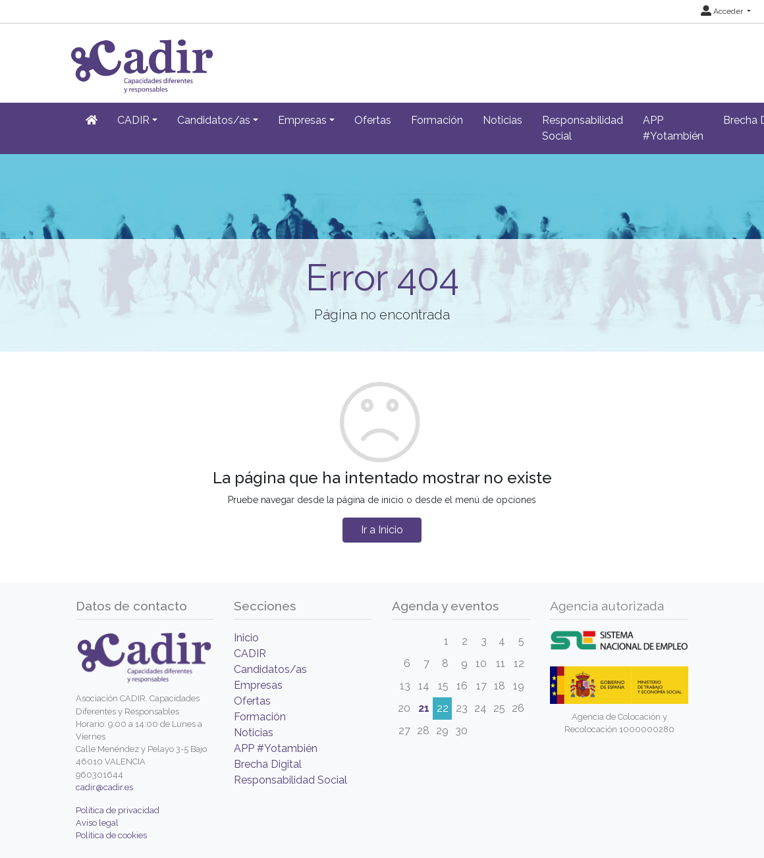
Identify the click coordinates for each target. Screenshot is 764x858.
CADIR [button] (133, 120)
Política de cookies (111, 835)
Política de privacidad (117, 810)
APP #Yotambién (673, 128)
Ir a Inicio (382, 529)
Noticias (502, 120)
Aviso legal (97, 823)
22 (443, 708)
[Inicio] (91, 120)
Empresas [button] (302, 120)
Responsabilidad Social (582, 128)
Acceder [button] (723, 11)
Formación (437, 120)
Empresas (258, 685)
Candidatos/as (270, 669)
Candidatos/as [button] (213, 120)
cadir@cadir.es (104, 787)
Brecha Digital (268, 764)
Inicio (246, 637)
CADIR (250, 653)
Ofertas (372, 120)
